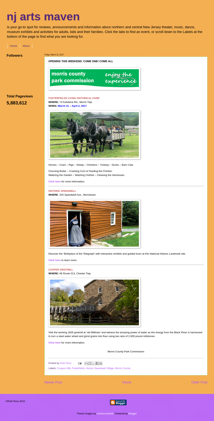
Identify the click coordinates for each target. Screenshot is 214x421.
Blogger (132, 413)
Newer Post (53, 382)
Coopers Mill (64, 368)
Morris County (122, 368)
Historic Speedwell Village (100, 368)
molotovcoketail (105, 413)
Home (13, 45)
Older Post (199, 382)
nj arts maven (43, 16)
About (26, 45)
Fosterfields (78, 368)
